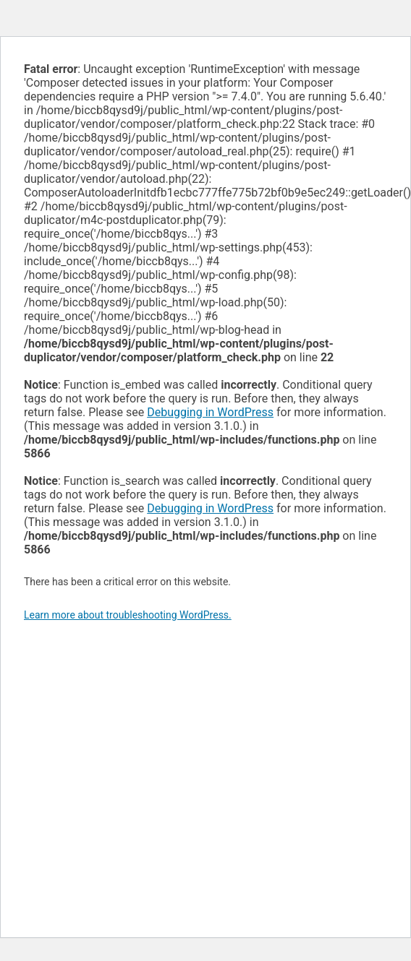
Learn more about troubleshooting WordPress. (128, 615)
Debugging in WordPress (210, 412)
